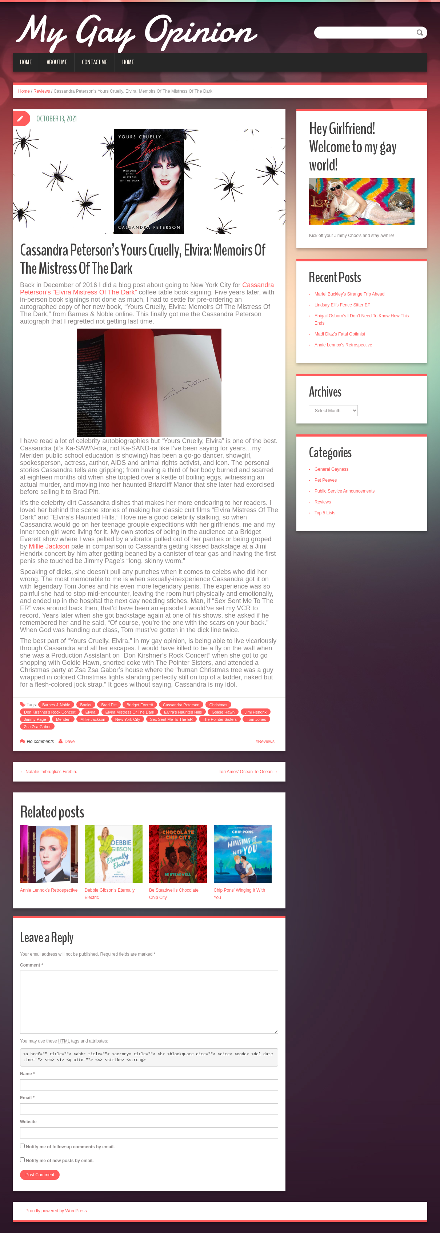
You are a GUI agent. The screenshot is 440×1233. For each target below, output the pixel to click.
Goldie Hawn (223, 712)
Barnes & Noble (56, 705)
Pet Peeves (326, 480)
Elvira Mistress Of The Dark (129, 712)
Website (28, 1121)
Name (27, 1073)
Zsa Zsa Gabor (37, 726)
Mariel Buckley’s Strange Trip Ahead (350, 294)
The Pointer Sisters (220, 719)
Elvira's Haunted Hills (183, 712)
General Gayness (332, 469)
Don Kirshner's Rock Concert (50, 712)
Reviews (41, 91)
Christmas (218, 705)
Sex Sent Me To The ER (171, 719)
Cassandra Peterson (181, 705)
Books (86, 705)
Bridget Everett (140, 705)
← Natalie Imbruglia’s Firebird (48, 771)
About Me (57, 62)
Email (27, 1097)
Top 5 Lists (325, 513)
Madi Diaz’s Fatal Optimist (340, 334)
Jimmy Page (35, 719)
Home (26, 62)
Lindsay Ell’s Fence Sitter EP (343, 305)
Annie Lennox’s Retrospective (49, 890)
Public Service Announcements (345, 491)
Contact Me (94, 62)
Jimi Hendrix (256, 712)
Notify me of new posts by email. (59, 1160)
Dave (69, 741)
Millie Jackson (49, 546)
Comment (31, 965)
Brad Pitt (108, 705)
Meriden (63, 719)
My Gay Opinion (137, 29)
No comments (40, 741)
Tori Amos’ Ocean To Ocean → (248, 771)
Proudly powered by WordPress (56, 1210)
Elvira (90, 712)
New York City (127, 719)
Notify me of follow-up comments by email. (70, 1146)
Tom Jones (256, 719)
